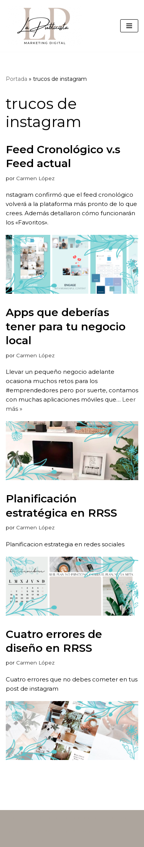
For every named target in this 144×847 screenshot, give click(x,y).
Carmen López (35, 178)
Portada (16, 78)
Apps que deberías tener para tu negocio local (66, 326)
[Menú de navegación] (129, 25)
